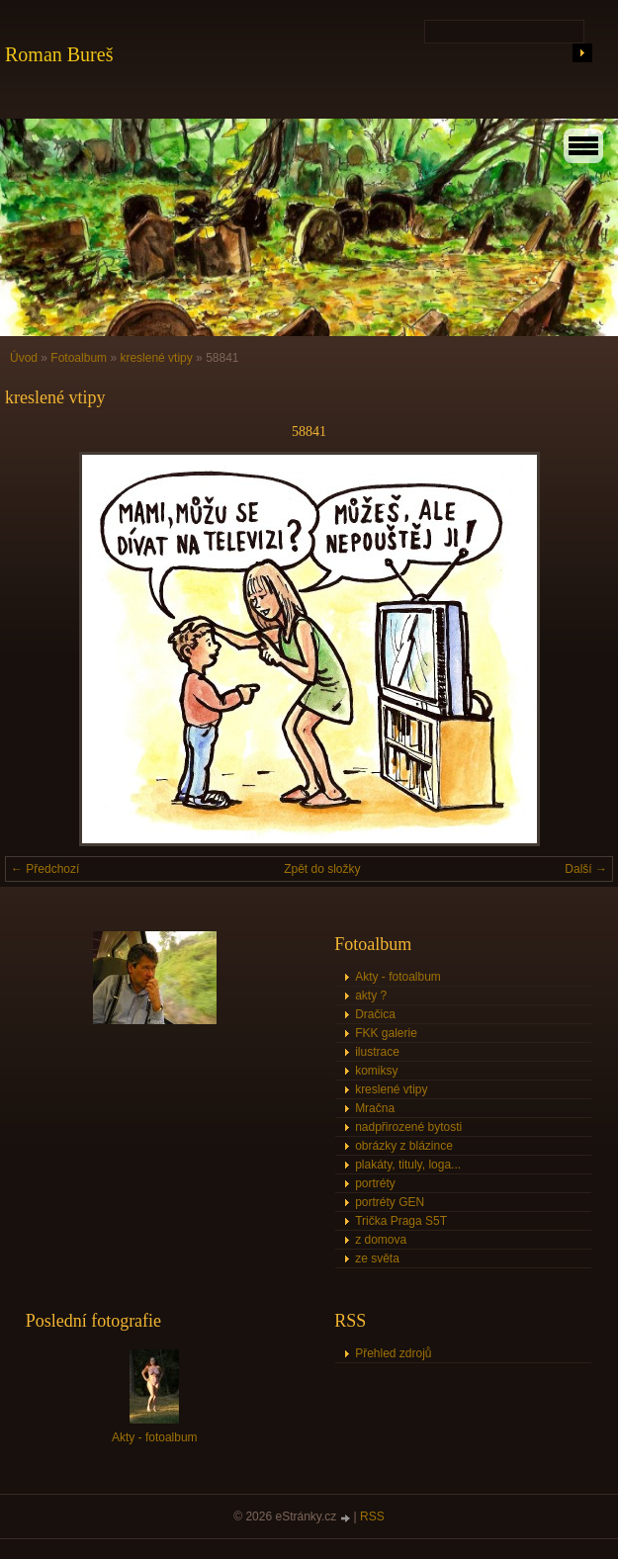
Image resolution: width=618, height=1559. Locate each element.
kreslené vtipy (156, 358)
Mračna (375, 1108)
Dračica (375, 1014)
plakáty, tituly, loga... (408, 1164)
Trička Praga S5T (401, 1221)
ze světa (377, 1258)
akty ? (371, 995)
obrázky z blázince (404, 1146)
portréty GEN (389, 1202)
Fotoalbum (78, 358)
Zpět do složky (322, 869)
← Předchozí (45, 869)
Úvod (24, 358)
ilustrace (377, 1052)
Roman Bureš (59, 54)
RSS (372, 1516)
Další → (586, 869)
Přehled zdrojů (393, 1353)
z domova (380, 1240)
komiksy (376, 1071)
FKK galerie (386, 1033)
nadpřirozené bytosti (408, 1127)
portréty (375, 1183)
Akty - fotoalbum (398, 977)
